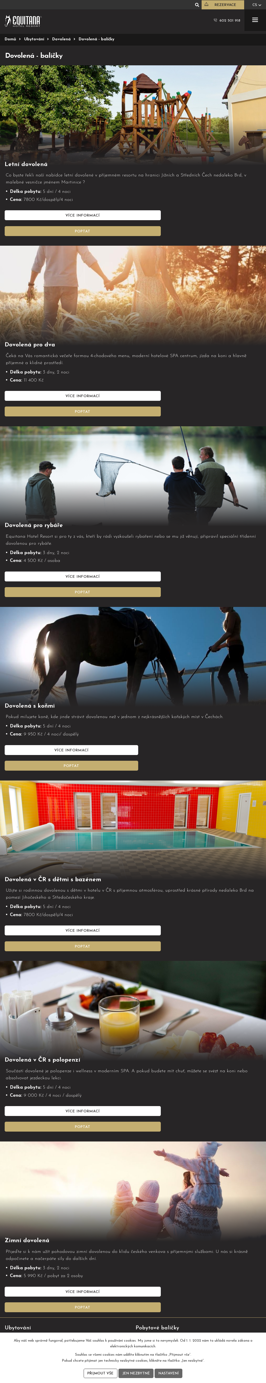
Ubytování (34, 39)
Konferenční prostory (154, 1261)
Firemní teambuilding (154, 1269)
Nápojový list (16, 1276)
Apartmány (14, 1234)
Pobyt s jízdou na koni (155, 1241)
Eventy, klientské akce (154, 1276)
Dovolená (61, 39)
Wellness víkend (149, 1226)
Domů (10, 39)
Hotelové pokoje (19, 1226)
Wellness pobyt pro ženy (157, 1234)
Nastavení (168, 1373)
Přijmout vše (100, 1373)
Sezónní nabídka (19, 1261)
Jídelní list (13, 1269)
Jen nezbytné (136, 1373)
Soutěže (14, 1286)
